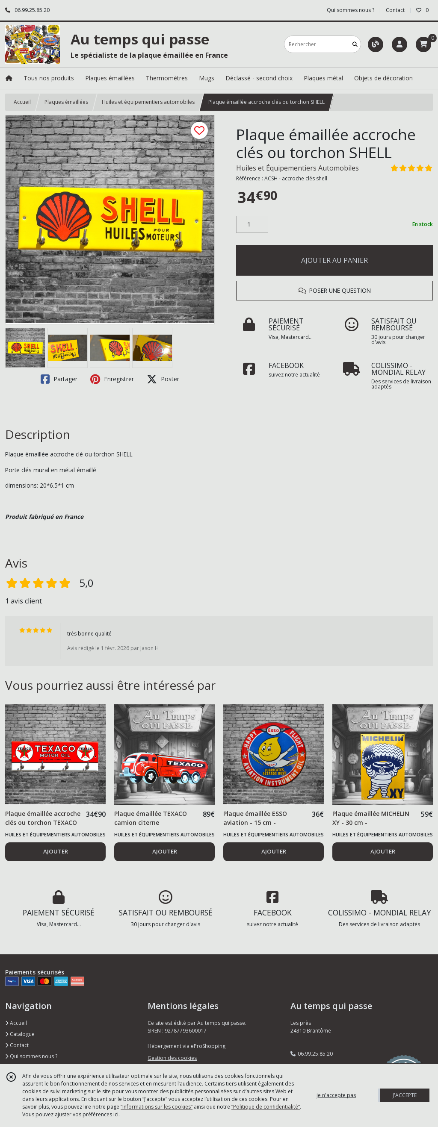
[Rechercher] (355, 44)
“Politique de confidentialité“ (265, 1106)
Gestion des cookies (172, 1058)
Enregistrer (112, 379)
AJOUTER (55, 851)
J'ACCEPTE (405, 1095)
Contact (395, 10)
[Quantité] (252, 224)
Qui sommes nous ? (31, 1056)
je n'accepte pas (336, 1095)
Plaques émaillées (66, 102)
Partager (59, 379)
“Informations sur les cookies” (156, 1106)
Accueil (22, 102)
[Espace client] (399, 44)
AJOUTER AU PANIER (334, 260)
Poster (163, 379)
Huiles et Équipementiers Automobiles (297, 168)
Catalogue (20, 1034)
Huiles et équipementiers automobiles (148, 102)
